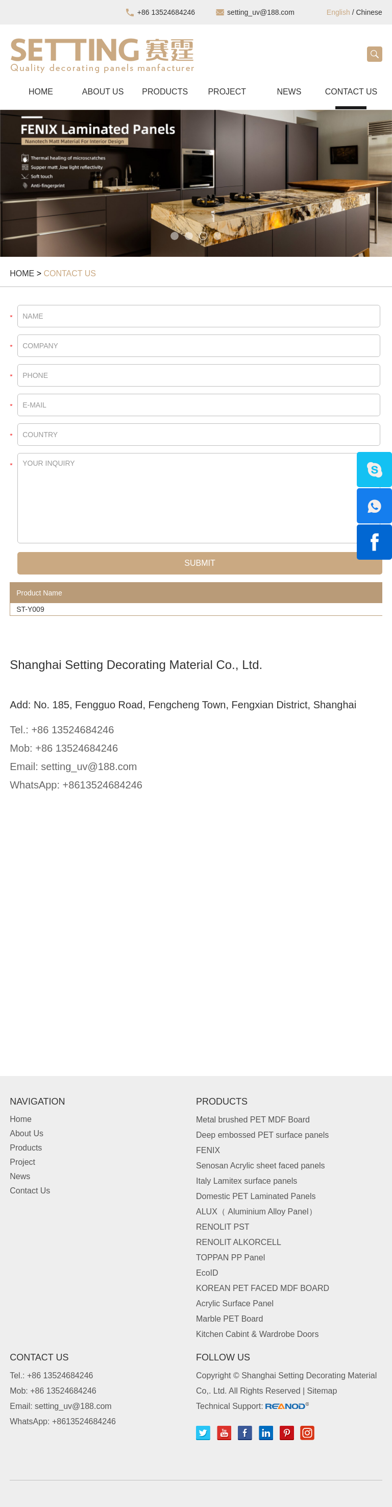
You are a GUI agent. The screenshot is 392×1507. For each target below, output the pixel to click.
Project (227, 91)
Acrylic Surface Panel (235, 1303)
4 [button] (217, 236)
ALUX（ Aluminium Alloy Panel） (256, 1211)
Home (41, 91)
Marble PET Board (229, 1318)
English (338, 12)
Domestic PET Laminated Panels (255, 1196)
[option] (196, 183)
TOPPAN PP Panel (230, 1257)
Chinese (369, 12)
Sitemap (322, 1390)
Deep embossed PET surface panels (262, 1135)
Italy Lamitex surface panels (246, 1181)
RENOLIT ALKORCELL (238, 1242)
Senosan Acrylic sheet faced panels (260, 1165)
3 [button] (203, 236)
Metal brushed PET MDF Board (253, 1119)
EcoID (207, 1273)
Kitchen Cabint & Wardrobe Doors (257, 1334)
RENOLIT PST (223, 1227)
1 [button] (174, 236)
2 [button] (189, 236)
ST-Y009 (30, 609)
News (289, 91)
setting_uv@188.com (261, 12)
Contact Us (351, 91)
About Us (103, 91)
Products (165, 91)
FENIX (208, 1150)
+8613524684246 (102, 785)
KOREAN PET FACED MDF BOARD (262, 1288)
